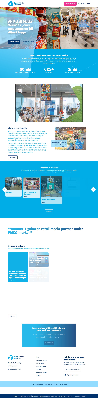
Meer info (83, 396)
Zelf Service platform (41, 372)
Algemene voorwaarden (51, 384)
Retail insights (40, 363)
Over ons (38, 369)
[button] (4, 190)
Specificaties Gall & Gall (14, 369)
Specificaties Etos (13, 366)
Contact (38, 375)
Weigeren (77, 396)
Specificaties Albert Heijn (14, 363)
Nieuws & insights (41, 366)
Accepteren (69, 396)
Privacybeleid (63, 384)
